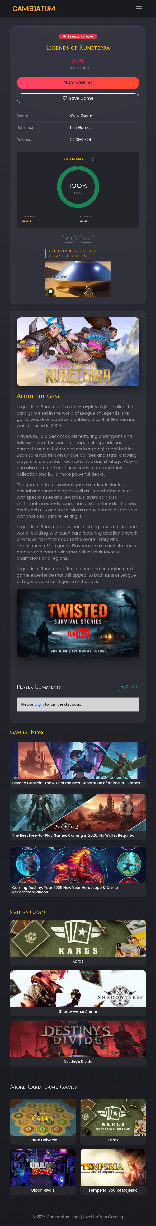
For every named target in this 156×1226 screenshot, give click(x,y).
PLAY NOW (78, 83)
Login (39, 704)
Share (129, 686)
